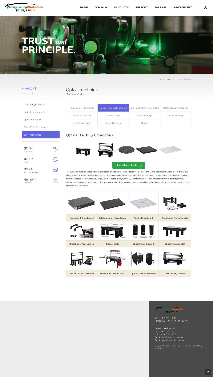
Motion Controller (113, 122)
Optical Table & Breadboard (113, 107)
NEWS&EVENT (182, 7)
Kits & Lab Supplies (81, 115)
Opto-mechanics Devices (175, 107)
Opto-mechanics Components (144, 107)
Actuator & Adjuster (82, 122)
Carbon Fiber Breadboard (82, 107)
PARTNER (160, 7)
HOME (84, 7)
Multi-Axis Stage (176, 115)
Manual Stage (113, 115)
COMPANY (101, 7)
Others (144, 122)
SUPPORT (141, 7)
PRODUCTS (121, 7)
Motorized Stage (144, 115)
